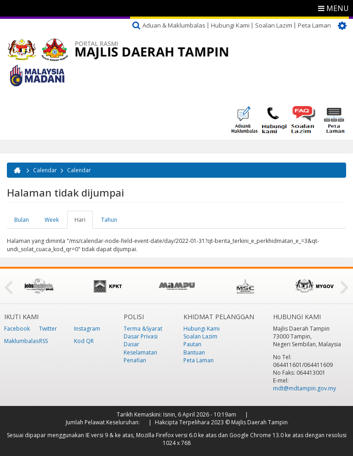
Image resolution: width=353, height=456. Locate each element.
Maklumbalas (21, 341)
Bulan (21, 220)
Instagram (87, 328)
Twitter (48, 328)
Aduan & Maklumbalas (173, 25)
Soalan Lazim (273, 25)
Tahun (109, 220)
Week (52, 220)
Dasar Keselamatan (140, 348)
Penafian (135, 360)
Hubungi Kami (230, 25)
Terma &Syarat (143, 328)
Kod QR (84, 341)
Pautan (192, 344)
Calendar (45, 170)
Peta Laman (314, 25)
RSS (43, 341)
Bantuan (194, 352)
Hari (83, 222)
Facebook (17, 328)
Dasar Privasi (141, 336)
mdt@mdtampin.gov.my (304, 388)
